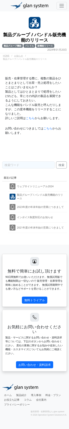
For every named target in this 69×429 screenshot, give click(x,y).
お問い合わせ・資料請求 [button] (34, 365)
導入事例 (36, 395)
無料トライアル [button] (34, 300)
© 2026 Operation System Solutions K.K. (49, 415)
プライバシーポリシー (17, 404)
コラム (28, 399)
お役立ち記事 (12, 399)
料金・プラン (53, 395)
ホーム (8, 395)
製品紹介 (21, 395)
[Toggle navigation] (61, 5)
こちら (30, 118)
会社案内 (41, 399)
